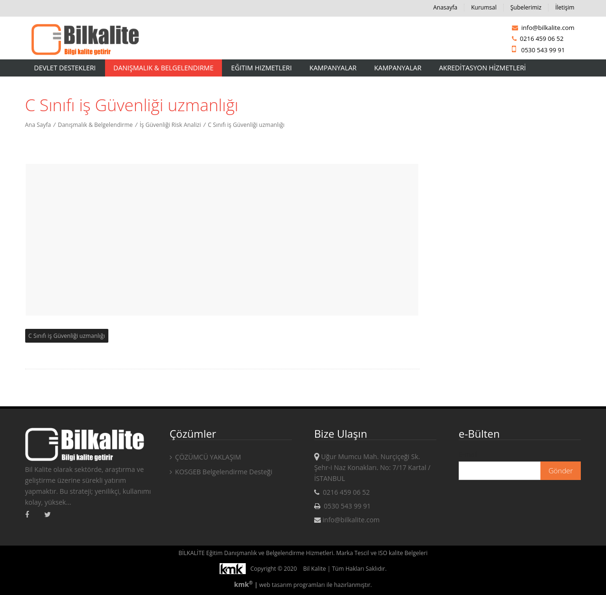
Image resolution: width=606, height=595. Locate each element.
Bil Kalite (314, 569)
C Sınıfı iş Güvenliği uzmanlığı (246, 125)
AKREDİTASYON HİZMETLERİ (482, 67)
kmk (244, 584)
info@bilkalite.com (543, 27)
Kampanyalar (332, 67)
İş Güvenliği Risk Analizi (170, 125)
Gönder (560, 470)
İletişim (564, 7)
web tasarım (275, 585)
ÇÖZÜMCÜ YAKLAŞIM (205, 456)
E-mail (468, 454)
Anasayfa (445, 7)
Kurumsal (484, 7)
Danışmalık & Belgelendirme (164, 67)
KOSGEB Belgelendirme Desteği (221, 471)
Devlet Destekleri (65, 67)
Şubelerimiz (525, 7)
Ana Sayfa (38, 125)
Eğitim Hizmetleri (261, 67)
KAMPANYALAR (397, 67)
